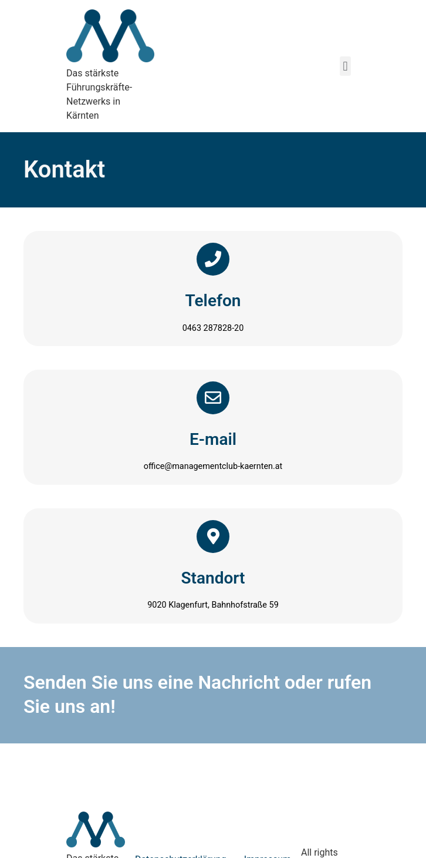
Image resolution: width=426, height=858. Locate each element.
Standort (213, 578)
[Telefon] (213, 259)
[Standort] (213, 536)
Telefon (213, 300)
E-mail (213, 439)
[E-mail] (213, 397)
